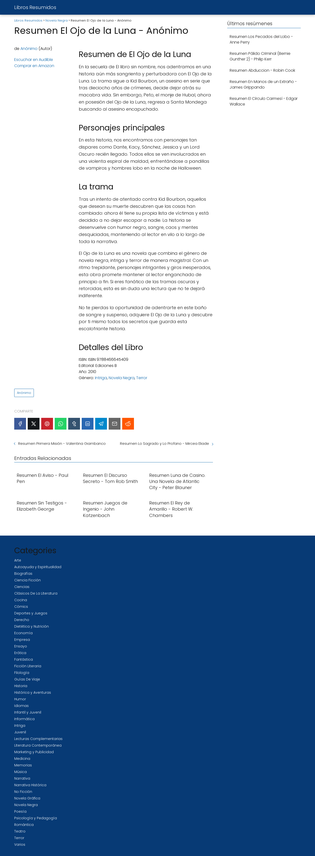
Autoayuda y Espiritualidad (37, 566)
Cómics (21, 606)
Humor (20, 699)
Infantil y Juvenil (27, 712)
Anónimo (29, 48)
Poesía (20, 811)
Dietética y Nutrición (31, 626)
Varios (19, 844)
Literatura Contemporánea (38, 745)
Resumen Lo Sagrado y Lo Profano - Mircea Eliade (164, 443)
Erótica (20, 652)
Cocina (20, 600)
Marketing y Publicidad (34, 752)
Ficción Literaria (27, 666)
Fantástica (23, 659)
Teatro (20, 831)
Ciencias (21, 586)
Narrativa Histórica (30, 785)
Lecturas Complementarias (38, 738)
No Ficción (23, 791)
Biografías (23, 573)
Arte (17, 560)
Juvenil (20, 732)
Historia (20, 685)
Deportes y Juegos (30, 613)
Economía (23, 633)
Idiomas (21, 705)
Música (20, 771)
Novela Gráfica (27, 798)
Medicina (22, 758)
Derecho (21, 619)
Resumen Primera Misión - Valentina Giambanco (62, 443)
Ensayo (20, 646)
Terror (141, 378)
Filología (21, 672)
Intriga (101, 378)
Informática (24, 718)
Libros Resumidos (35, 7)
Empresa (22, 639)
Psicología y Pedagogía (35, 818)
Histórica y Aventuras (32, 692)
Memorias (23, 765)
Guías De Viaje (27, 679)
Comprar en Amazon (34, 66)
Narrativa (22, 778)
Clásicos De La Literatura (35, 593)
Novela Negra (121, 378)
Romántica (24, 824)
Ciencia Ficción (27, 580)
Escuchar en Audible (33, 59)
